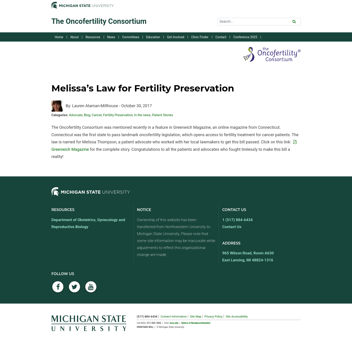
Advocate (75, 115)
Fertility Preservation (118, 115)
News (111, 37)
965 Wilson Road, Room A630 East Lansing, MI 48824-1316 (248, 256)
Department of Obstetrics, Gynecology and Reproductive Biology (88, 223)
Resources (93, 37)
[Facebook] (57, 289)
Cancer (97, 115)
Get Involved (175, 37)
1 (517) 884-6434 (237, 220)
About (74, 37)
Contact (221, 37)
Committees (130, 37)
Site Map (195, 316)
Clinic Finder (200, 37)
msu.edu (174, 323)
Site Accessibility (237, 316)
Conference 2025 (245, 37)
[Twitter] (74, 289)
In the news (142, 115)
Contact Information (174, 316)
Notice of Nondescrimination (195, 323)
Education (153, 37)
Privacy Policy (213, 316)
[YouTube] (90, 289)
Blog (87, 115)
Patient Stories (162, 115)
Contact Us (231, 226)
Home (59, 37)
